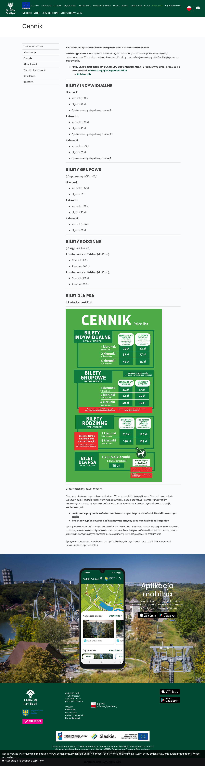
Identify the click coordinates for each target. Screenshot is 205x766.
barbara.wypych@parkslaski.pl (107, 70)
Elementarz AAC (72, 718)
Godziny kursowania (35, 70)
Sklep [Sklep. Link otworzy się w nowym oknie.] (37, 12)
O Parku (58, 5)
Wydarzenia (70, 5)
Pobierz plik (84, 74)
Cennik (28, 58)
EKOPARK (30, 5)
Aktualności (84, 5)
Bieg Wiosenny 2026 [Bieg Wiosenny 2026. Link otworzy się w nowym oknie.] (71, 12)
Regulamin (29, 76)
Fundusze (46, 5)
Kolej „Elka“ (157, 5)
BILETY (147, 5)
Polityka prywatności (74, 715)
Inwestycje (136, 5)
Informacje (30, 52)
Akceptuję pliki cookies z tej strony (24, 760)
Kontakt (28, 82)
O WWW (69, 707)
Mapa (116, 5)
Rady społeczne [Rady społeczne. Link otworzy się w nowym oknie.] (50, 12)
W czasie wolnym (102, 5)
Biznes (125, 5)
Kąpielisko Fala (173, 5)
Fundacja (27, 12)
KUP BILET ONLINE (33, 46)
